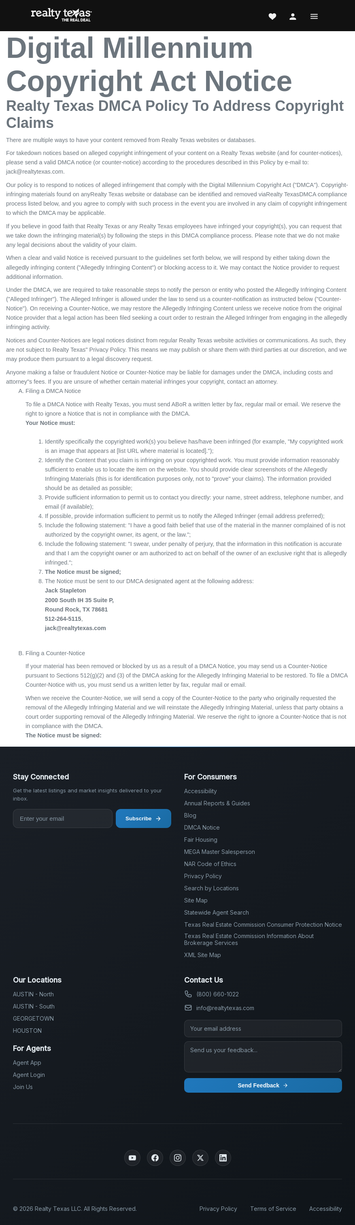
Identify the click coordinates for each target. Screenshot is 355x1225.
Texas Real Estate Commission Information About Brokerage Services (249, 939)
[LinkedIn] (223, 1158)
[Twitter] (200, 1158)
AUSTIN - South (34, 1006)
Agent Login (29, 1074)
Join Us (23, 1086)
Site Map (196, 900)
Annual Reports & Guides (217, 803)
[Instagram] (178, 1158)
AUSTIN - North (33, 994)
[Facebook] (155, 1158)
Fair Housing (200, 839)
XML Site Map (202, 954)
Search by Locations (211, 888)
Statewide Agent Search (216, 912)
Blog (190, 815)
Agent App (27, 1062)
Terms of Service (273, 1208)
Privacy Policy (203, 876)
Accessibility (200, 791)
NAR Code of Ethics (210, 863)
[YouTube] (132, 1158)
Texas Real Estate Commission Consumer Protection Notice (263, 924)
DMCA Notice (202, 827)
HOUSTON (27, 1030)
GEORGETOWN (33, 1018)
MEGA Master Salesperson (219, 851)
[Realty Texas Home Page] (61, 15)
